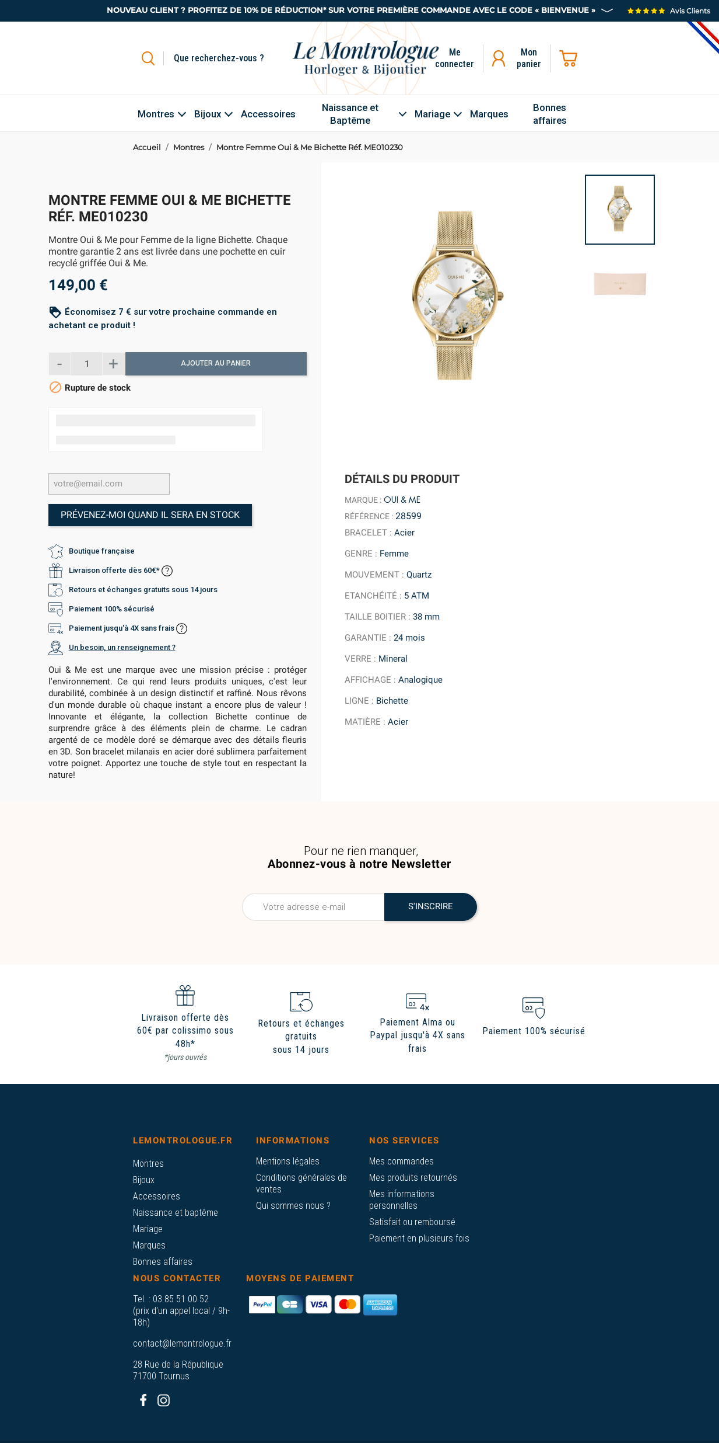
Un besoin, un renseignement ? (122, 647)
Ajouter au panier (216, 363)
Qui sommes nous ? (293, 1205)
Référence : (369, 516)
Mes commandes (401, 1161)
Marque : (363, 500)
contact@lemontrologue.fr (182, 1343)
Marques (149, 1245)
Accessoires (156, 1196)
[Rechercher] (232, 58)
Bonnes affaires (162, 1261)
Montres (148, 1163)
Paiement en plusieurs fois (419, 1238)
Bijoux (144, 1179)
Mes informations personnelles (401, 1199)
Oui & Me (402, 500)
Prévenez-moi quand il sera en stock (150, 514)
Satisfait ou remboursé (412, 1222)
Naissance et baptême (175, 1212)
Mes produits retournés (413, 1177)
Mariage (148, 1229)
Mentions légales (288, 1161)
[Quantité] (87, 363)
